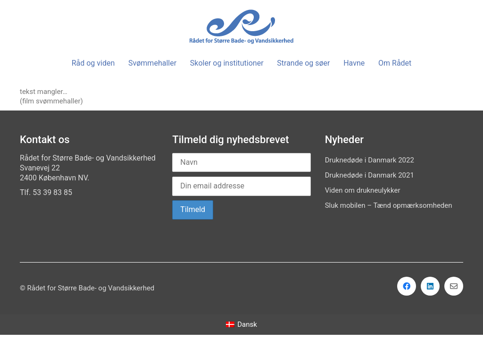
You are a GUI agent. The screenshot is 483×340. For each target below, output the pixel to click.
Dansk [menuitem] (247, 324)
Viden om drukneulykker (362, 190)
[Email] (453, 286)
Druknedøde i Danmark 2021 (369, 175)
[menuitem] (241, 324)
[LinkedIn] (430, 286)
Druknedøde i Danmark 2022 (369, 160)
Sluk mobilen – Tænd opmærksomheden (388, 205)
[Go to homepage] (241, 26)
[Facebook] (406, 286)
